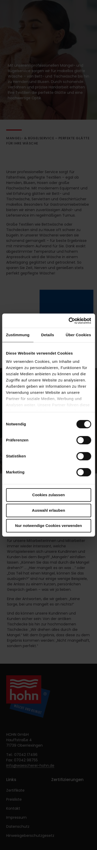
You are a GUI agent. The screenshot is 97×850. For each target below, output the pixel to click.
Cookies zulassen (48, 495)
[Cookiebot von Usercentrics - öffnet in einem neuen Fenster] (69, 320)
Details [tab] (47, 335)
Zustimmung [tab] (17, 335)
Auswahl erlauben (48, 510)
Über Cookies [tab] (78, 335)
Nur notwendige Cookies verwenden (48, 525)
